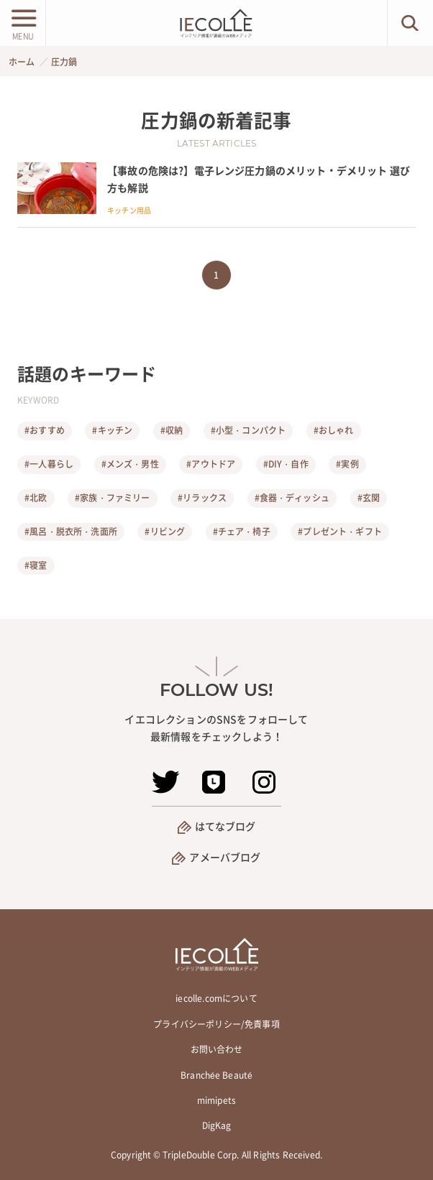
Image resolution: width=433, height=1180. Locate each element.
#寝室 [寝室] (35, 565)
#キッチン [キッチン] (112, 430)
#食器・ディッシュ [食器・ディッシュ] (292, 497)
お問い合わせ (217, 1049)
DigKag (217, 1125)
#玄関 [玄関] (368, 497)
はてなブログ (225, 826)
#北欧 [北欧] (35, 497)
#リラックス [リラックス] (202, 497)
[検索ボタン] (410, 23)
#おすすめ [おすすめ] (44, 430)
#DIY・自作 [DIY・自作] (286, 463)
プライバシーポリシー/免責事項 (216, 1024)
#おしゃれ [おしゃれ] (334, 430)
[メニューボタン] (22, 23)
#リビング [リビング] (165, 531)
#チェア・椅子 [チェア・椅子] (241, 531)
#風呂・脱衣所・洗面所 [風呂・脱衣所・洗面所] (70, 531)
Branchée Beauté (216, 1075)
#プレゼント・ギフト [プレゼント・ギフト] (340, 531)
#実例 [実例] (347, 463)
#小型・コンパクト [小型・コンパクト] (248, 430)
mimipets (216, 1100)
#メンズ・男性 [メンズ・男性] (130, 463)
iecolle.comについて (216, 998)
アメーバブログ (224, 857)
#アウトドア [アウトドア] (210, 463)
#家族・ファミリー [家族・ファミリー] (112, 497)
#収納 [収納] (171, 430)
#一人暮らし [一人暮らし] (48, 463)
